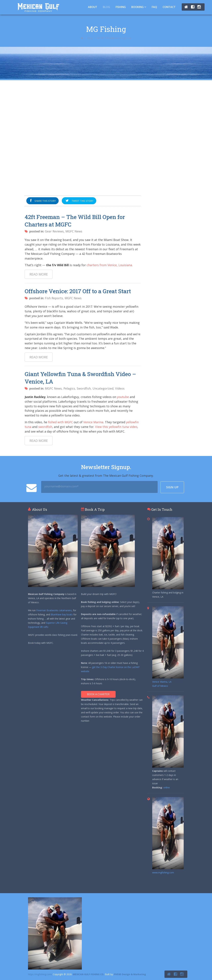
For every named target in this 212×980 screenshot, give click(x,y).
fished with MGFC (60, 422)
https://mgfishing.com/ (40, 974)
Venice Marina (93, 422)
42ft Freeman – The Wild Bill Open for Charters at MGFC (75, 220)
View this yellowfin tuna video (116, 427)
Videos (120, 388)
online (166, 787)
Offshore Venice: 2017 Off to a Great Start (78, 291)
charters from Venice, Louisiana (109, 265)
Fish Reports (54, 298)
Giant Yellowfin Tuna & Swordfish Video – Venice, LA (80, 377)
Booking (137, 7)
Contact (169, 7)
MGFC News (73, 231)
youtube (123, 397)
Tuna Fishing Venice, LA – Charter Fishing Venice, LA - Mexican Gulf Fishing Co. (38, 7)
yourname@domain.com (61, 486)
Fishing (121, 7)
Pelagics (69, 388)
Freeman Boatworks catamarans (54, 610)
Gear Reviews (54, 231)
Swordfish (84, 388)
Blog (106, 7)
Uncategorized (102, 388)
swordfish (45, 427)
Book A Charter (98, 694)
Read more (38, 274)
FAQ (154, 7)
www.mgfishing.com (163, 872)
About (92, 7)
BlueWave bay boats (62, 614)
